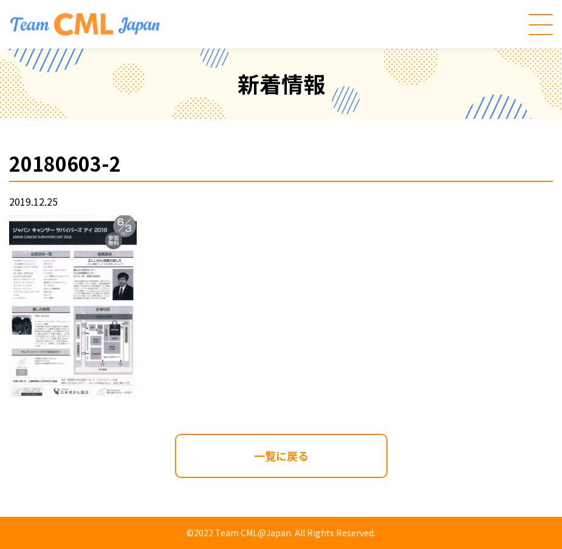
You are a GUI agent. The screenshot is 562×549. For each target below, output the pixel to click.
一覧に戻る (281, 455)
